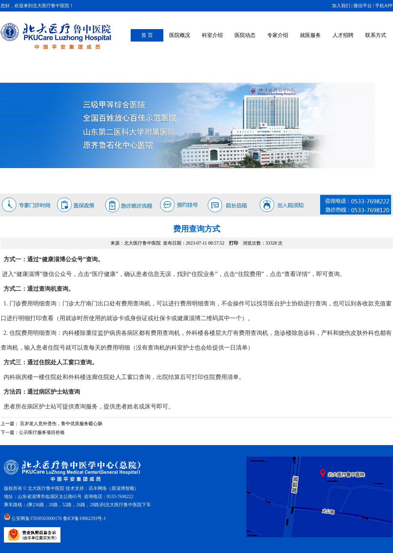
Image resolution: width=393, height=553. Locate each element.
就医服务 (310, 35)
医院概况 (179, 35)
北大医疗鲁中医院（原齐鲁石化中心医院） (56, 36)
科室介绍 (212, 35)
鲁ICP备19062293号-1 (84, 518)
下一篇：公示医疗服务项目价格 (33, 432)
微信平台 (362, 5)
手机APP (384, 5)
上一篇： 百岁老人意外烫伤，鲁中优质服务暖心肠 (52, 423)
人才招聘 (343, 35)
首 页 (147, 35)
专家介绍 (277, 35)
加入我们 (341, 5)
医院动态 (245, 35)
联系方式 (375, 35)
